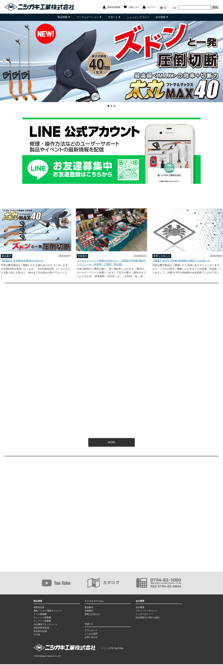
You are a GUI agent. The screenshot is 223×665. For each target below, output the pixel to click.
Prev (4, 61)
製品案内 (89, 608)
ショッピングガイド (138, 17)
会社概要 (140, 608)
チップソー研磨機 (42, 621)
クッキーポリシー (144, 615)
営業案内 (89, 611)
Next (218, 61)
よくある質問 (91, 634)
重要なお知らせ (92, 615)
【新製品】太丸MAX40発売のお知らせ (22, 260)
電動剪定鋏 (38, 608)
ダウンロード (91, 631)
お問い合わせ (91, 638)
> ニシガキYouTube (112, 649)
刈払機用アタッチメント (45, 625)
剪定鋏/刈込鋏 (40, 632)
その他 (36, 635)
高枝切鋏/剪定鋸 (41, 628)
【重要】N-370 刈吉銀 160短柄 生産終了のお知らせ (181, 260)
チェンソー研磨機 (42, 618)
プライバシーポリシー (146, 611)
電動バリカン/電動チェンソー (47, 611)
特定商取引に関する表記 (148, 618)
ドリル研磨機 (39, 615)
